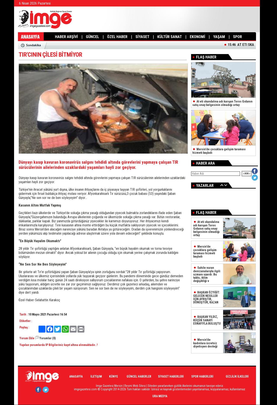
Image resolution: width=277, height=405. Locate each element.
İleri (225, 185)
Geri (221, 185)
